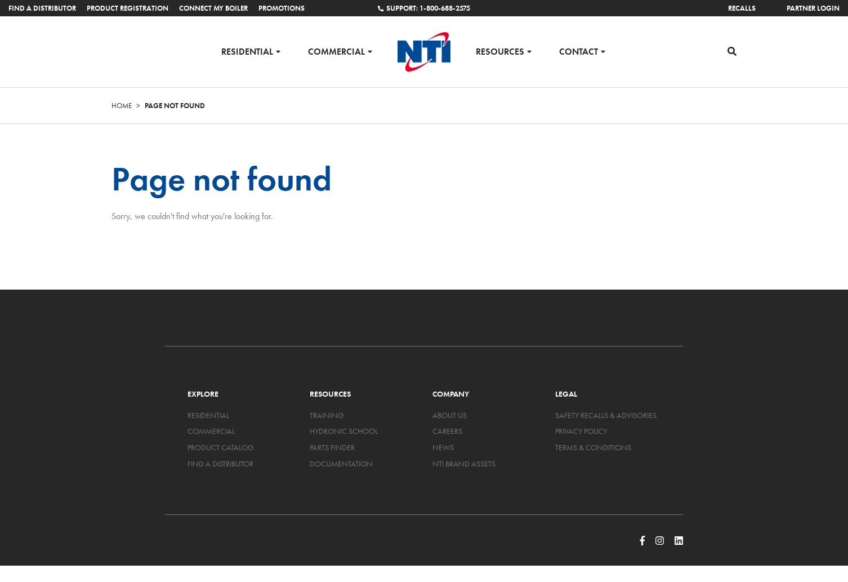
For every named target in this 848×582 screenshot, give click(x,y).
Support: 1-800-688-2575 (424, 8)
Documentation (341, 464)
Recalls (742, 8)
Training (327, 415)
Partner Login (813, 8)
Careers (447, 431)
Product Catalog (221, 447)
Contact (578, 51)
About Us (449, 415)
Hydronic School (344, 431)
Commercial (336, 51)
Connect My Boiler (213, 8)
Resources (500, 51)
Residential (247, 51)
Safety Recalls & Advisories (606, 415)
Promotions (281, 8)
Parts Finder (332, 447)
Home (121, 105)
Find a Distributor (42, 8)
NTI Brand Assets (464, 464)
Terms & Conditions (593, 447)
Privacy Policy (581, 431)
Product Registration (127, 8)
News (443, 447)
